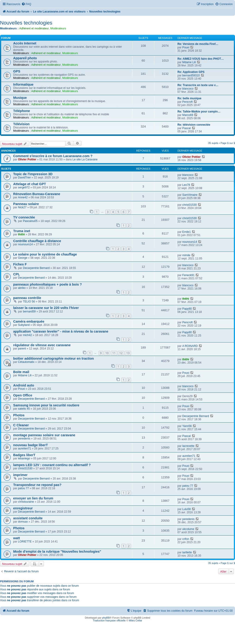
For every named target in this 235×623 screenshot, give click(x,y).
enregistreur (23, 508)
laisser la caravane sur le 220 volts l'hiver (46, 308)
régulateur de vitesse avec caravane (42, 345)
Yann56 (187, 426)
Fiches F (20, 264)
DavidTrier (24, 177)
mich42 (27, 335)
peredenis (24, 438)
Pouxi (185, 47)
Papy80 (187, 308)
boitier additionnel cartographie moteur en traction (53, 358)
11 (114, 353)
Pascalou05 (30, 221)
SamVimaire (190, 194)
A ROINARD (190, 346)
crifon (185, 539)
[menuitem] (26, 4)
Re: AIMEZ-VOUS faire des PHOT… (200, 58)
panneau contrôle (27, 298)
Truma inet (21, 231)
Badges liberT (24, 455)
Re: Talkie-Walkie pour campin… (198, 111)
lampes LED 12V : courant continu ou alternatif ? (52, 465)
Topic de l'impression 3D (32, 174)
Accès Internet (24, 43)
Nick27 (22, 207)
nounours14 (25, 244)
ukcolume (188, 529)
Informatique (23, 84)
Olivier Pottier (27, 159)
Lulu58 (186, 509)
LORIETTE (25, 541)
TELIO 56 (29, 301)
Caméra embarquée (28, 321)
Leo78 (186, 185)
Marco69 (187, 115)
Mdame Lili (189, 62)
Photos (18, 415)
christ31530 (189, 204)
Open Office (22, 395)
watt (16, 538)
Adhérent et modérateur (34, 28)
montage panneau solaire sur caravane (44, 435)
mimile (186, 255)
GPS (16, 71)
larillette (187, 552)
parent (22, 348)
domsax (23, 521)
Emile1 (186, 232)
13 (128, 353)
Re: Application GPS (190, 72)
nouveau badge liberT (30, 445)
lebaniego (24, 458)
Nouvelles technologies (26, 23)
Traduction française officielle (109, 620)
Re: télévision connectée (193, 124)
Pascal (186, 128)
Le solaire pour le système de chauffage (45, 254)
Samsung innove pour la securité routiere (46, 405)
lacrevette (188, 446)
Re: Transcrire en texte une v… (197, 85)
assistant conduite (28, 518)
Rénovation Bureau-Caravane (36, 194)
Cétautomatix (26, 362)
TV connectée (24, 217)
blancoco (187, 88)
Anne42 (23, 197)
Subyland (24, 325)
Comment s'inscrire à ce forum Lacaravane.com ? (52, 156)
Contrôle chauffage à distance (37, 241)
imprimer (20, 475)
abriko (22, 288)
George (22, 257)
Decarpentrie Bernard (36, 268)
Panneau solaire (26, 204)
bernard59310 (191, 75)
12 (121, 353)
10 (107, 353)
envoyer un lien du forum (33, 498)
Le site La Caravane (85, 159)
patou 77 (23, 488)
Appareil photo (25, 58)
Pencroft (187, 101)
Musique (20, 98)
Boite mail (21, 372)
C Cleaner (21, 425)
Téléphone (21, 111)
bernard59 (29, 311)
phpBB (106, 617)
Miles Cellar (135, 620)
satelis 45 (24, 408)
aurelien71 (24, 448)
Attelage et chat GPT (29, 184)
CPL (16, 274)
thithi (21, 234)
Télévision (21, 124)
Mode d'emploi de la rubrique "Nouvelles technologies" (57, 551)
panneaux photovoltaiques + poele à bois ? (47, 284)
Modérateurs (58, 28)
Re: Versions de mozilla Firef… (197, 44)
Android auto (23, 385)
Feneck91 (188, 275)
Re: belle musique (189, 98)
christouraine (26, 501)
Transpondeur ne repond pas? (37, 485)
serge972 (24, 187)
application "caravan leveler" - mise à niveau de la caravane (60, 331)
